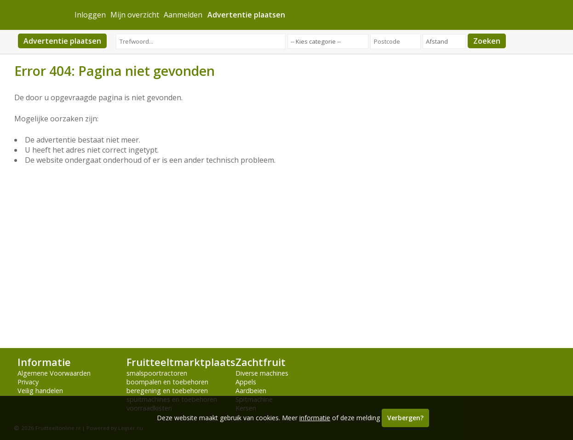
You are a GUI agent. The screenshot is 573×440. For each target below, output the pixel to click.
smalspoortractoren (156, 373)
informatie (314, 417)
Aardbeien (250, 390)
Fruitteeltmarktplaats (180, 362)
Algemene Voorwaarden (54, 373)
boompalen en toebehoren (167, 381)
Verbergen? (405, 417)
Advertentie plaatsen (62, 41)
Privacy (28, 381)
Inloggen (90, 15)
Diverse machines (261, 373)
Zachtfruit (260, 362)
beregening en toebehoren (167, 390)
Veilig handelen (40, 390)
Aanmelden (183, 15)
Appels (245, 381)
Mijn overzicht (134, 15)
